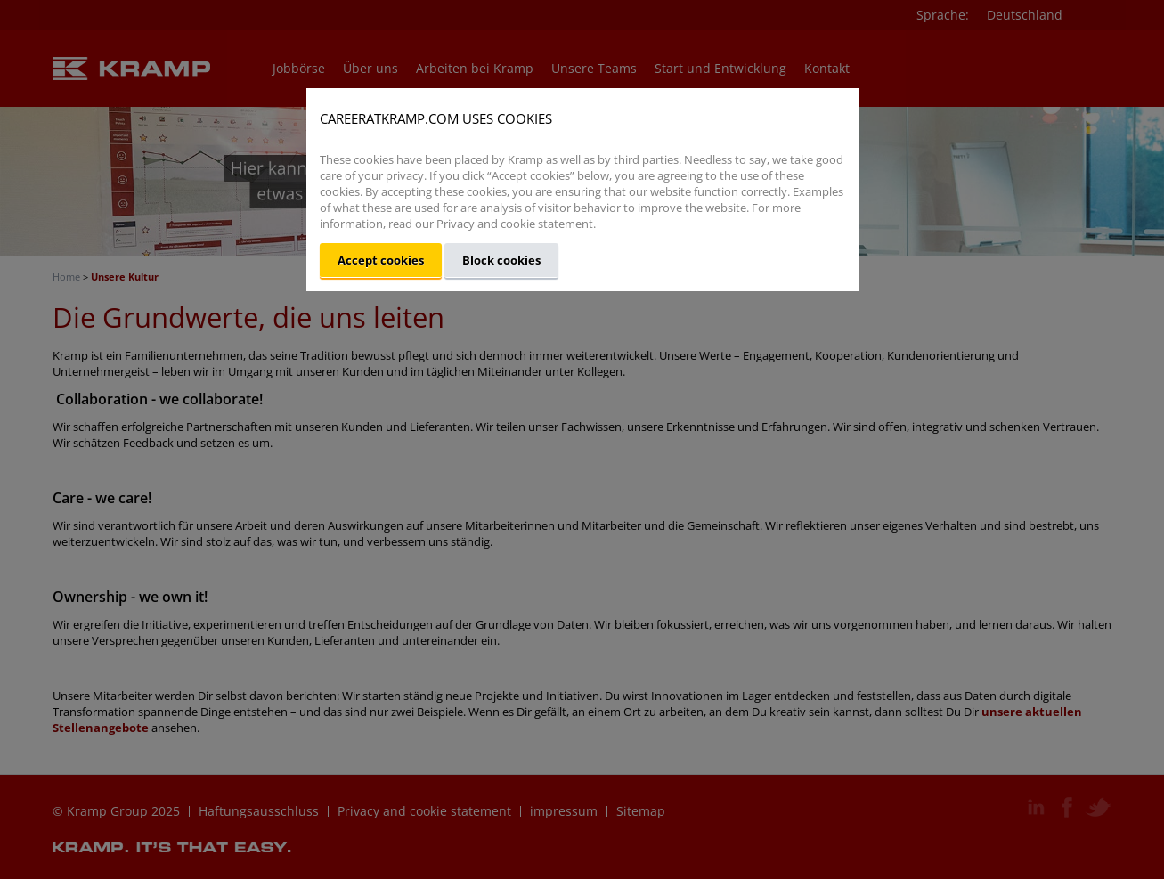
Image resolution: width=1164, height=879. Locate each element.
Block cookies (501, 260)
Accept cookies (381, 260)
